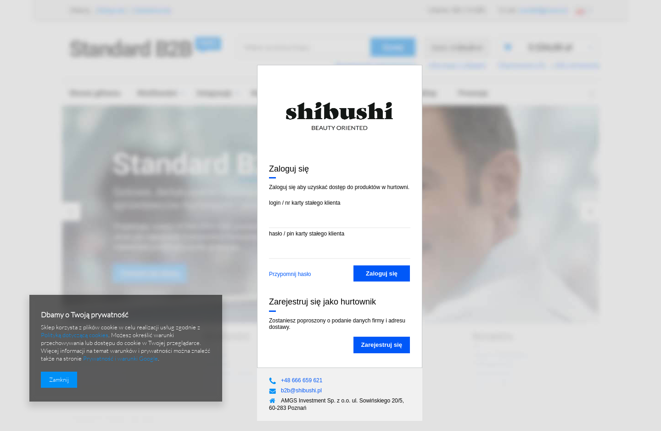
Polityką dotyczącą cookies (74, 335)
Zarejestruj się (381, 344)
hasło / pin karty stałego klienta (306, 233)
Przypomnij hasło (290, 274)
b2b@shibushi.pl (301, 390)
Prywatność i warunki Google (120, 358)
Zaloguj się (382, 273)
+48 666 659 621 (301, 380)
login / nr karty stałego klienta (304, 203)
